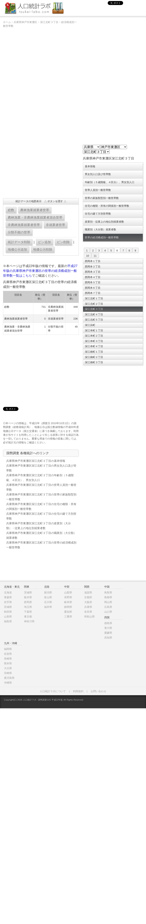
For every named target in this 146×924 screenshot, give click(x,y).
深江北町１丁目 (94, 298)
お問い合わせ (98, 691)
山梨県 (68, 592)
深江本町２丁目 (94, 335)
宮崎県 (8, 673)
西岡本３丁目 (92, 271)
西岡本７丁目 (92, 293)
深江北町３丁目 (49, 22)
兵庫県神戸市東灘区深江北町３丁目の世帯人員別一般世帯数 (41, 487)
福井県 (48, 606)
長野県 (68, 597)
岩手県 (8, 602)
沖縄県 (8, 682)
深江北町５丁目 (94, 319)
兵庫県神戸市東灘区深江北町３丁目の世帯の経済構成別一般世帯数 (41, 545)
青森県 (8, 597)
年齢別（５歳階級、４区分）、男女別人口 (109, 182)
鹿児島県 (9, 677)
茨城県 (28, 592)
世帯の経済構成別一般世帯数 (102, 237)
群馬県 (28, 602)
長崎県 (8, 658)
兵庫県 (88, 606)
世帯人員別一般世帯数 (98, 190)
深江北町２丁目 (94, 303)
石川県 (48, 602)
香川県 (108, 627)
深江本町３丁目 (94, 341)
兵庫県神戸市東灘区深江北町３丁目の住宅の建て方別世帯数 (41, 516)
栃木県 (28, 597)
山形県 (8, 616)
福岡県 (8, 649)
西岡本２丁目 (92, 266)
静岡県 (68, 606)
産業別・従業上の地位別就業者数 (104, 221)
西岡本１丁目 (92, 261)
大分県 (8, 668)
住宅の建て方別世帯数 (98, 213)
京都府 (88, 597)
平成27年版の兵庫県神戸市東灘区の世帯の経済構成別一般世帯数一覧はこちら (40, 270)
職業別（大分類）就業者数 (100, 229)
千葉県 (28, 611)
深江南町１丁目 (94, 351)
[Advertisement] (22, 179)
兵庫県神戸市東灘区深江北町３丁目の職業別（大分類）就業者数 (41, 535)
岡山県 (108, 602)
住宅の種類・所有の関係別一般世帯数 (107, 205)
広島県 (108, 606)
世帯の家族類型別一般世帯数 (102, 198)
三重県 (68, 616)
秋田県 (8, 611)
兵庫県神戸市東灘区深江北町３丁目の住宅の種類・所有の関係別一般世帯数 (41, 506)
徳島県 (108, 623)
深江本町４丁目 (94, 346)
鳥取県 (108, 592)
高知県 (108, 637)
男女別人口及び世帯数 (98, 174)
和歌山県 (89, 616)
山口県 (108, 611)
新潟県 (48, 592)
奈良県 (88, 611)
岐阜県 (68, 602)
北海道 (8, 592)
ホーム (7, 22)
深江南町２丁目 (94, 357)
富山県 (48, 597)
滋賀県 (88, 592)
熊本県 (8, 663)
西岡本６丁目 (92, 287)
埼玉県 (28, 606)
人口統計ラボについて (53, 691)
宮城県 (8, 606)
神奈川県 (29, 621)
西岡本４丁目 (92, 277)
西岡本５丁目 (92, 282)
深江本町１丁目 (94, 330)
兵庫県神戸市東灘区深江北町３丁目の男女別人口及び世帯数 (41, 468)
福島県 (8, 621)
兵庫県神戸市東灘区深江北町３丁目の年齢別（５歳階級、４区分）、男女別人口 (40, 478)
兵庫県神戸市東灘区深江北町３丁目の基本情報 (35, 460)
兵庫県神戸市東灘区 (25, 22)
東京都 (28, 616)
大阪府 (88, 602)
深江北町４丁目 (94, 314)
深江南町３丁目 (94, 362)
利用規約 (78, 691)
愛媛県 (108, 632)
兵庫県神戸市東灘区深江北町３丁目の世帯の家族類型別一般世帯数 (41, 497)
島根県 (108, 597)
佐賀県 (8, 653)
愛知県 (68, 611)
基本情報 (90, 166)
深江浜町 (90, 325)
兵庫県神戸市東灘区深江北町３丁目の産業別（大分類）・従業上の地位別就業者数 (38, 526)
